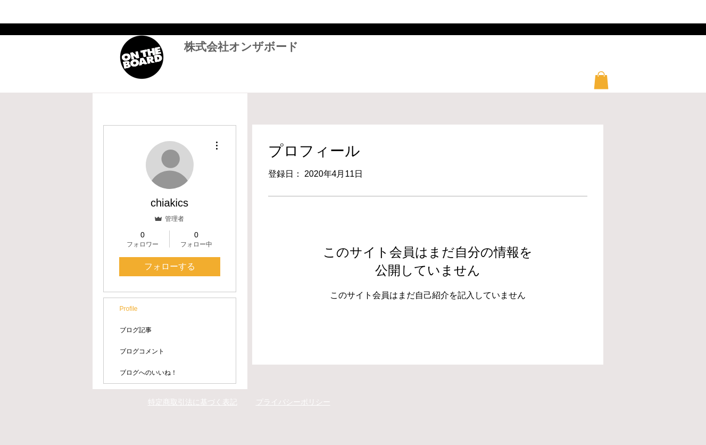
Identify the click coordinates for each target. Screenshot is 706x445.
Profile (129, 308)
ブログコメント (142, 351)
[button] (601, 80)
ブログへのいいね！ (148, 372)
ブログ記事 (136, 330)
